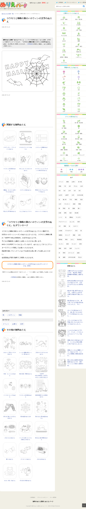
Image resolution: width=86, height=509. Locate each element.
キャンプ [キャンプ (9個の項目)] (67, 235)
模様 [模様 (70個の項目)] (76, 199)
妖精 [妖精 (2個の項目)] (78, 252)
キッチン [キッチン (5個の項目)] (61, 244)
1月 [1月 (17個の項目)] (60, 226)
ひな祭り (78, 24)
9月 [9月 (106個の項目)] (79, 190)
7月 (64, 100)
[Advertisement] (33, 32)
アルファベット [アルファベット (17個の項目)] (63, 221)
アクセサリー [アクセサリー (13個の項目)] (68, 230)
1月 (64, 84)
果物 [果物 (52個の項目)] (79, 204)
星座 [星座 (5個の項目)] (67, 244)
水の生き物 (64, 139)
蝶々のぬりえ (9, 459)
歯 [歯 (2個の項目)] (59, 257)
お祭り (14, 324)
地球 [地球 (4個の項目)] (70, 248)
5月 (64, 95)
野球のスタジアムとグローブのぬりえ (41, 190)
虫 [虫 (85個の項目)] (59, 199)
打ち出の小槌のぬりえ (25, 480)
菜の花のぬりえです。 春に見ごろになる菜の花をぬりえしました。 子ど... (75, 302)
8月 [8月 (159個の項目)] (70, 186)
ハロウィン (11, 315)
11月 (64, 111)
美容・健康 (79, 144)
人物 (64, 122)
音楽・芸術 (79, 149)
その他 (78, 160)
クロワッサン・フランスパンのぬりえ (9, 148)
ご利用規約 (60, 2)
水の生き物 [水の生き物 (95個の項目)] (80, 195)
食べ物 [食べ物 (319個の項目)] (80, 181)
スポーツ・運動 (64, 155)
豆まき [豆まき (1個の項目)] (80, 257)
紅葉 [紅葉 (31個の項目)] (60, 213)
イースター (64, 30)
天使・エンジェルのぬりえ (9, 374)
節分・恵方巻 (78, 19)
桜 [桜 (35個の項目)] (68, 208)
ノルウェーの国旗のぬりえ (41, 148)
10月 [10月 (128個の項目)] (81, 186)
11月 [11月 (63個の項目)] (60, 204)
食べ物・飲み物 (79, 122)
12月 (79, 111)
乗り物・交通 (78, 139)
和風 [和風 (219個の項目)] (60, 186)
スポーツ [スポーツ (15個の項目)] (75, 226)
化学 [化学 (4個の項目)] (65, 248)
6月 (79, 95)
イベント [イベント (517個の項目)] (61, 181)
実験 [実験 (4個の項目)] (60, 248)
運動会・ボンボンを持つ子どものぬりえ (9, 190)
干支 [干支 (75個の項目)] (70, 199)
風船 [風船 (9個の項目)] (74, 235)
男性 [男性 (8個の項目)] (66, 239)
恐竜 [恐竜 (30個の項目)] (65, 213)
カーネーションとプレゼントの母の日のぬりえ (41, 169)
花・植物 (64, 128)
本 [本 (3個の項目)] (59, 252)
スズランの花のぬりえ (25, 190)
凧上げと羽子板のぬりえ (9, 211)
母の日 (78, 35)
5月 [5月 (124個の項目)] (60, 190)
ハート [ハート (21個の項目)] (60, 217)
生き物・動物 (78, 133)
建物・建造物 (64, 149)
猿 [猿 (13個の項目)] (81, 230)
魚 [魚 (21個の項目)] (65, 217)
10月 (21, 324)
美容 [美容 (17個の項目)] (78, 221)
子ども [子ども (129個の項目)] (75, 186)
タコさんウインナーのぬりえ (25, 148)
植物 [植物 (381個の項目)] (67, 181)
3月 (64, 90)
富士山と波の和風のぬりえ (41, 438)
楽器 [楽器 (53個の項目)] (74, 204)
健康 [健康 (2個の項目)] (64, 257)
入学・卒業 (79, 30)
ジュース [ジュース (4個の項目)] (77, 248)
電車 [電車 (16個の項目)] (65, 226)
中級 (71, 171)
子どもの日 (64, 35)
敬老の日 (78, 51)
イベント (6, 324)
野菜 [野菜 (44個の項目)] (64, 208)
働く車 (64, 144)
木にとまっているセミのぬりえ (25, 169)
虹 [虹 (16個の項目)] (69, 226)
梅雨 (79, 41)
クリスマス (64, 62)
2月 (79, 84)
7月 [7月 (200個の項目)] (65, 186)
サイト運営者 (83, 2)
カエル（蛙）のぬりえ (9, 480)
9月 (64, 106)
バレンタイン (64, 24)
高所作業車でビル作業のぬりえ (41, 396)
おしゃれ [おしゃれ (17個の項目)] (72, 221)
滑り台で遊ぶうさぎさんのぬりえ (9, 417)
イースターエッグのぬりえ (9, 396)
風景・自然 (64, 133)
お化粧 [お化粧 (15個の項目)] (60, 230)
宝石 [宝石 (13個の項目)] (76, 230)
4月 (79, 90)
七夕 (64, 46)
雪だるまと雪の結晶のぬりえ (41, 417)
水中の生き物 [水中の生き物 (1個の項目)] (71, 257)
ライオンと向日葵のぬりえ (9, 169)
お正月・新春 (64, 19)
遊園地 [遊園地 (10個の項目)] (60, 235)
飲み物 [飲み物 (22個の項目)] (76, 213)
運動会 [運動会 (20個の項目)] (71, 217)
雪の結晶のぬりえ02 (25, 416)
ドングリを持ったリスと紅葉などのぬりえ (25, 438)
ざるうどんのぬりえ (10, 438)
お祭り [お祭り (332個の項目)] (73, 181)
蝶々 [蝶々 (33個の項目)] (79, 208)
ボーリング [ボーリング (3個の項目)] (71, 252)
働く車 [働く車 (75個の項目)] (64, 199)
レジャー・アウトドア (78, 155)
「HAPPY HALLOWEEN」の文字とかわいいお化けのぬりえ (41, 375)
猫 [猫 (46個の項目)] (59, 208)
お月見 (64, 51)
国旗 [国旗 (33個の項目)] (74, 208)
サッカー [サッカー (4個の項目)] (74, 244)
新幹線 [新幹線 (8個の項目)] (60, 239)
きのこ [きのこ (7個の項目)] (72, 239)
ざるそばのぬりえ (41, 459)
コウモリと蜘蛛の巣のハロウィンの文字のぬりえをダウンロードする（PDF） (27, 265)
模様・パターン (64, 160)
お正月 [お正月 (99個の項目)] (60, 195)
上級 (81, 171)
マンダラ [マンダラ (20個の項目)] (78, 217)
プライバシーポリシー (71, 2)
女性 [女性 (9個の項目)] (79, 235)
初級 (20, 315)
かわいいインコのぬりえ (41, 211)
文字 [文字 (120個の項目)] (69, 190)
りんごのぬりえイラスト (25, 211)
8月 (79, 100)
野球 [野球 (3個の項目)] (64, 252)
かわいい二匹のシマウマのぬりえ (9, 353)
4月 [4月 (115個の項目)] (75, 190)
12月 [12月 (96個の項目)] (73, 195)
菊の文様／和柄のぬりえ (25, 373)
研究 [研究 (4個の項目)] (80, 244)
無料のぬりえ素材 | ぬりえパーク (43, 501)
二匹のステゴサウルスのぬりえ (41, 353)
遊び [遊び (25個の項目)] (70, 213)
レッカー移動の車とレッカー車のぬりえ (25, 353)
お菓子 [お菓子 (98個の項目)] (67, 195)
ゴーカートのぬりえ (26, 459)
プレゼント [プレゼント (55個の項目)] (67, 204)
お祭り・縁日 (78, 46)
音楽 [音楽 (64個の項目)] (81, 199)
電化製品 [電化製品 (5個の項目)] (79, 239)
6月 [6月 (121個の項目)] (64, 190)
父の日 (64, 41)
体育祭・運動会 (64, 57)
